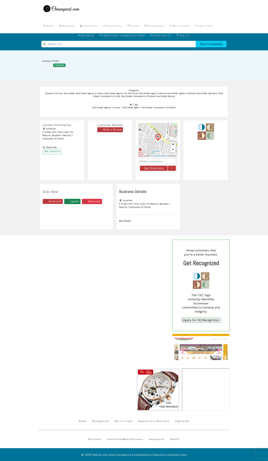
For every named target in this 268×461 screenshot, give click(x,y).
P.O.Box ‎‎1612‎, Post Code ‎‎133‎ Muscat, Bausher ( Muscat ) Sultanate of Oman (58, 135)
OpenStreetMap (159, 156)
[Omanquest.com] (61, 9)
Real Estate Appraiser (207, 93)
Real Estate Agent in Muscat (152, 93)
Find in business (211, 44)
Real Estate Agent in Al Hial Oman (121, 93)
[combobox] (118, 44)
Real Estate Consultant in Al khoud (138, 96)
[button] (173, 144)
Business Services (54, 93)
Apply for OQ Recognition (201, 320)
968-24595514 (52, 151)
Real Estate (69, 93)
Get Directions (154, 168)
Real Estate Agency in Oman (89, 93)
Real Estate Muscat (165, 96)
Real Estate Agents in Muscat (181, 93)
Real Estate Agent (130, 107)
